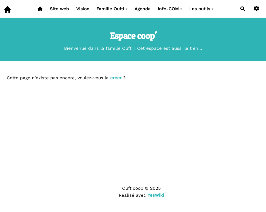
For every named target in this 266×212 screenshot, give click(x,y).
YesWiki (156, 195)
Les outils (201, 8)
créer (116, 77)
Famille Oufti (112, 8)
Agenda (143, 8)
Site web (59, 8)
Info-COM (170, 8)
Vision (82, 8)
